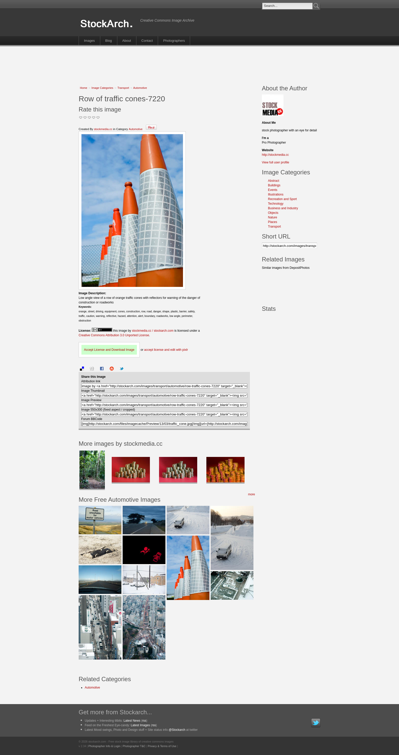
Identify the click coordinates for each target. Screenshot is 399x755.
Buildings (274, 185)
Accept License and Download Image (109, 350)
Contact (147, 41)
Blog (108, 41)
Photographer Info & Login (104, 746)
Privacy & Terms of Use (162, 746)
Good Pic (89, 117)
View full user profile (275, 162)
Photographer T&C (134, 746)
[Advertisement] (199, 62)
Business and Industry (283, 208)
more (251, 494)
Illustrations (275, 194)
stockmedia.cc (103, 129)
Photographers (174, 41)
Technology (275, 203)
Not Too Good (81, 117)
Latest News (131, 720)
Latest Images (140, 725)
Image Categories (102, 87)
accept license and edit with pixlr (166, 350)
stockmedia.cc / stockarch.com (152, 330)
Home (83, 87)
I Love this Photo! (98, 117)
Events (272, 190)
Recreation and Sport (282, 199)
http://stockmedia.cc (275, 155)
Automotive (140, 87)
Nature (272, 217)
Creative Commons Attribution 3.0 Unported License (114, 335)
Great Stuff (94, 117)
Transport (123, 87)
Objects (273, 213)
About (126, 41)
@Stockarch (177, 730)
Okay (85, 117)
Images (89, 41)
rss (144, 720)
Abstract (273, 181)
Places (272, 222)
